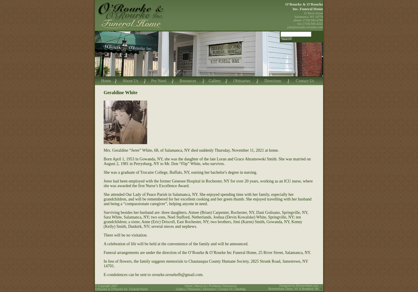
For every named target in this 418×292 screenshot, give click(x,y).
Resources (187, 81)
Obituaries (241, 81)
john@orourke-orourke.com (305, 27)
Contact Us (305, 81)
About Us (130, 81)
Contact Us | (226, 289)
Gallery (215, 81)
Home (106, 81)
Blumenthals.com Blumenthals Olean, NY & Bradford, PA (294, 287)
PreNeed (214, 286)
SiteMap (240, 289)
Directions (272, 81)
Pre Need (158, 81)
